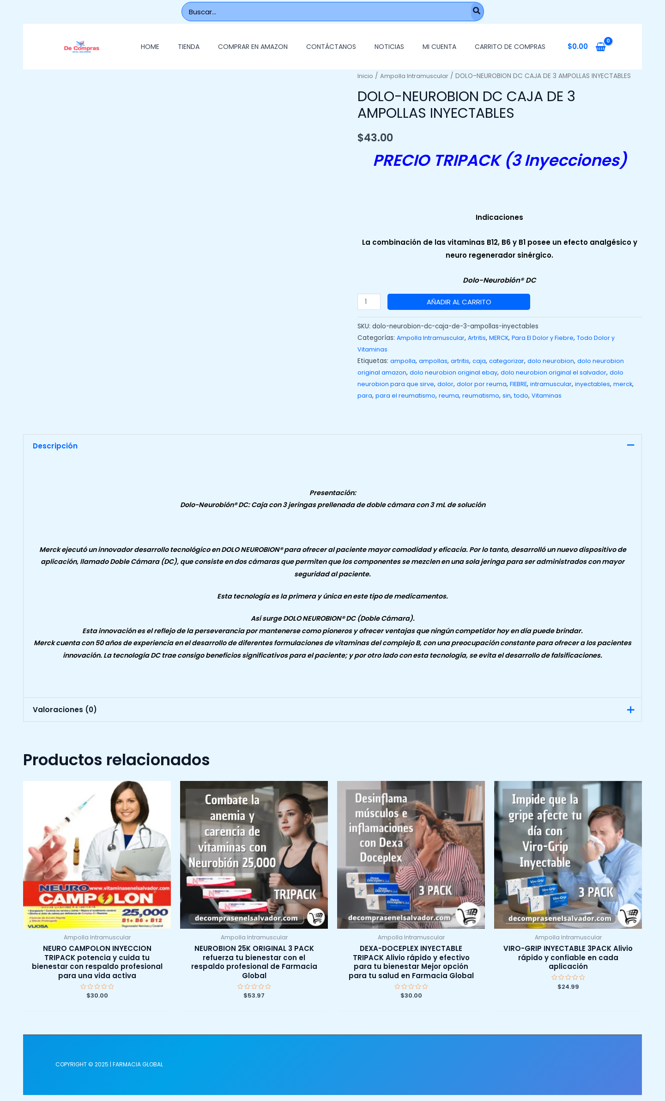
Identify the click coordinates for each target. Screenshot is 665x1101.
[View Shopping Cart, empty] (587, 47)
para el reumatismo (429, 395)
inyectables (598, 384)
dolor (447, 384)
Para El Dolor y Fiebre (550, 337)
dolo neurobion (554, 361)
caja (481, 361)
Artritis (480, 337)
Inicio (365, 76)
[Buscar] (477, 11)
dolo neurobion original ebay (455, 372)
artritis (461, 361)
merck (367, 395)
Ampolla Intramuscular (417, 76)
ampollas (433, 361)
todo (547, 395)
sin (532, 395)
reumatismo (506, 395)
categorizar (509, 361)
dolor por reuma (484, 384)
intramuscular (555, 384)
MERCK (503, 337)
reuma (473, 395)
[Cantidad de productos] (369, 302)
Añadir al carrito (460, 302)
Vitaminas (573, 395)
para (387, 395)
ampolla (403, 361)
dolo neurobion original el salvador (557, 372)
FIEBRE (522, 384)
